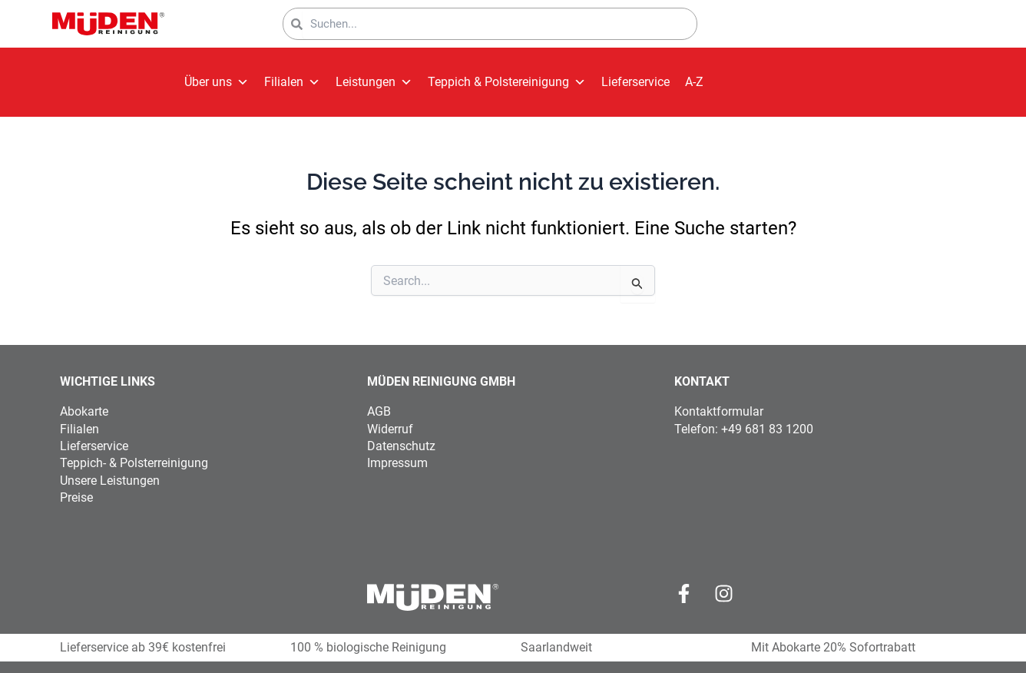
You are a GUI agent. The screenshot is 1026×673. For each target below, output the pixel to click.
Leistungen (374, 82)
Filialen (292, 82)
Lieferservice (635, 82)
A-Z (694, 82)
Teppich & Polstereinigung (507, 82)
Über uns (216, 82)
